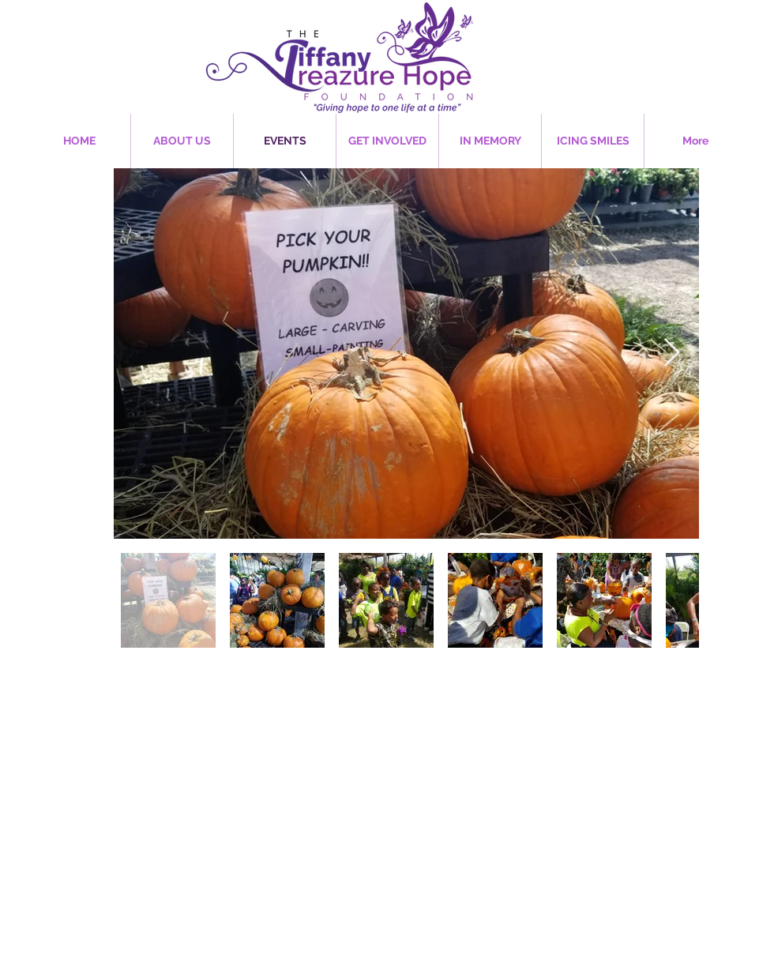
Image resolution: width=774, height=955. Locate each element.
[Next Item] (672, 353)
